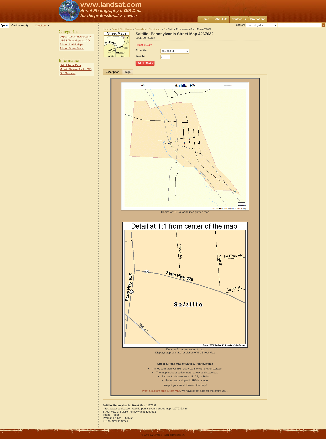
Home (205, 19)
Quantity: (140, 56)
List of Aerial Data (70, 65)
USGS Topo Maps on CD (75, 40)
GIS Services (67, 73)
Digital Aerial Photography (75, 36)
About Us (221, 19)
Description (112, 72)
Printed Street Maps (122, 29)
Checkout (40, 25)
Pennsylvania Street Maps (148, 29)
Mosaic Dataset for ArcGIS (75, 69)
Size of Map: (142, 50)
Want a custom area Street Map (161, 390)
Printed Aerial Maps (71, 44)
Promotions (257, 19)
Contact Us (239, 19)
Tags (128, 72)
